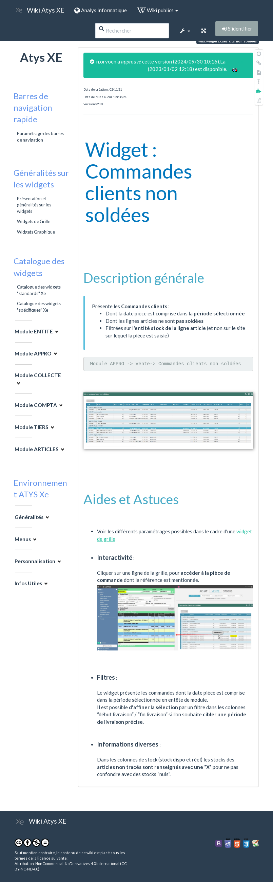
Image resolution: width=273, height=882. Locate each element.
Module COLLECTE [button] (38, 375)
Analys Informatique (100, 10)
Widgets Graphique (36, 232)
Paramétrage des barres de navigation (40, 136)
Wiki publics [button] (157, 10)
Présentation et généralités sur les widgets (34, 205)
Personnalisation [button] (35, 561)
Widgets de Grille (33, 221)
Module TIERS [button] (31, 427)
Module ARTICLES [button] (37, 449)
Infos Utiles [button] (28, 583)
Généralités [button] (29, 517)
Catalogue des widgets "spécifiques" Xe (39, 306)
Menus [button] (23, 539)
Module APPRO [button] (33, 353)
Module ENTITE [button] (34, 331)
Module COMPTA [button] (36, 405)
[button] (184, 30)
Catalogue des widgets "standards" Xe (39, 290)
